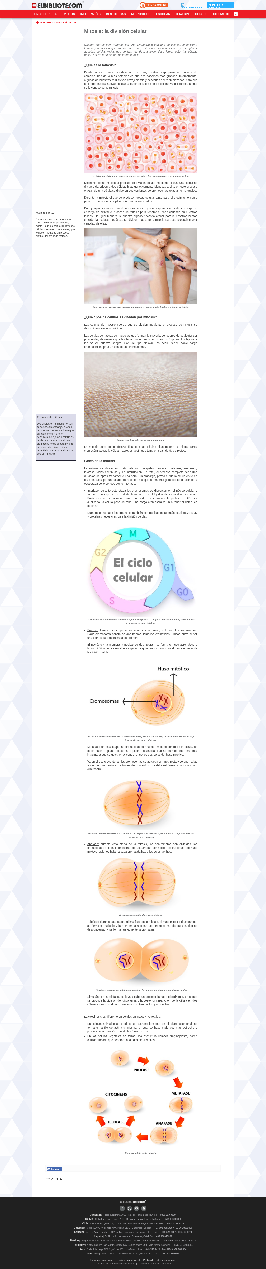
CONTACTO (221, 14)
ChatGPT (183, 14)
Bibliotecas (116, 14)
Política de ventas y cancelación (159, 1260)
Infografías (90, 14)
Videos (69, 14)
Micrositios (141, 14)
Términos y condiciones (102, 1260)
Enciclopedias (46, 14)
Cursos (201, 14)
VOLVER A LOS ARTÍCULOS (56, 22)
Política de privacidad (129, 1260)
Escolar (163, 14)
